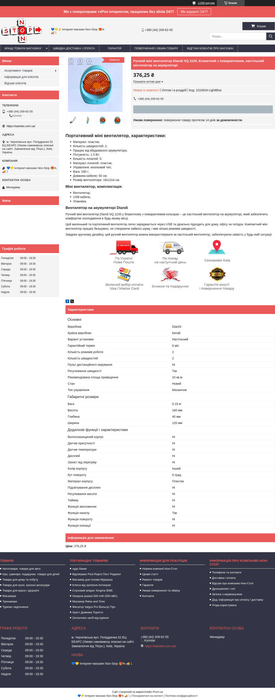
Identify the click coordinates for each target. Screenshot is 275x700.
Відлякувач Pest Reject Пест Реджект (96, 574)
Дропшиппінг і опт (223, 588)
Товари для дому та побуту (20, 579)
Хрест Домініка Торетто (87, 612)
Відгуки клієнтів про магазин (210, 48)
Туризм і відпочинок (15, 607)
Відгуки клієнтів (15, 83)
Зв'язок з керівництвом (227, 594)
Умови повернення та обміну (161, 590)
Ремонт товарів (152, 579)
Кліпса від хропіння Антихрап (91, 585)
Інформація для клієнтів (21, 77)
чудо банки (79, 568)
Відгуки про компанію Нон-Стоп (232, 583)
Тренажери (9, 601)
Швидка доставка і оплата (74, 48)
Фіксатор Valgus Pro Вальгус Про (93, 607)
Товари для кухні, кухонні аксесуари (26, 585)
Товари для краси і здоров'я (20, 590)
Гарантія (114, 48)
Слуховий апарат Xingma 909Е (92, 590)
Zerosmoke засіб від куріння (90, 617)
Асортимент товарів (18, 70)
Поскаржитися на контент (147, 695)
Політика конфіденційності (181, 695)
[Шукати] (270, 36)
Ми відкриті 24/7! (194, 12)
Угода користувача (224, 605)
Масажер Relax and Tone (88, 601)
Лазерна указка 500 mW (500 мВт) (94, 596)
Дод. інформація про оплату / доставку (237, 599)
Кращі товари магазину (23, 48)
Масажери (9, 596)
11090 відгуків (206, 3)
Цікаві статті (150, 574)
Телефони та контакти (226, 572)
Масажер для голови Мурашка (92, 579)
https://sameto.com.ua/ (21, 126)
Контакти (148, 596)
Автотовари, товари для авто (21, 568)
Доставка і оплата (224, 577)
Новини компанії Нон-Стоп (159, 568)
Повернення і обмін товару (156, 48)
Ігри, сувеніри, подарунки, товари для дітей (30, 574)
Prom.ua (158, 691)
